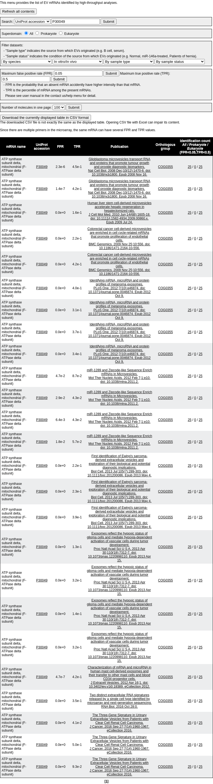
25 (189, 167)
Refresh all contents (18, 11)
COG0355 (165, 167)
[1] (106, 781)
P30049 (41, 167)
